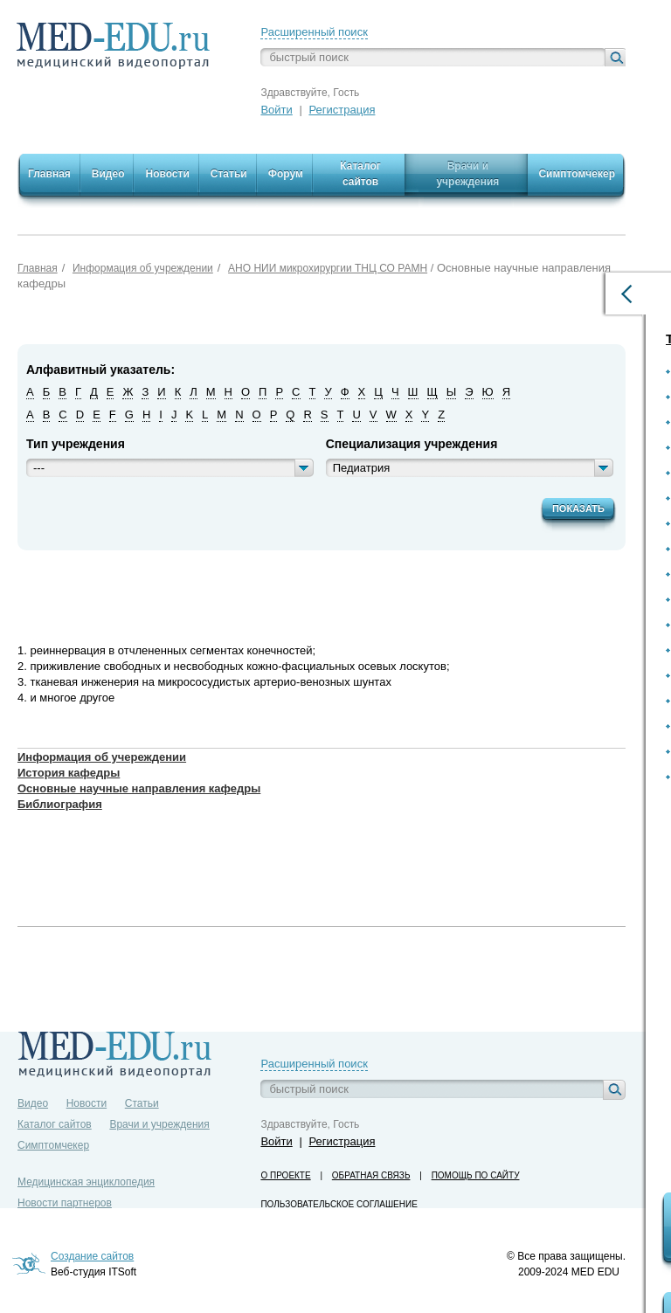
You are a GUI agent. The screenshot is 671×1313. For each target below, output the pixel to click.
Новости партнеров (64, 1203)
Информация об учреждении (143, 268)
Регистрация (341, 109)
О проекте (285, 1175)
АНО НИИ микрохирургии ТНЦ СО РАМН (327, 268)
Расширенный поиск (313, 31)
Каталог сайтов (54, 1124)
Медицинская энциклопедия (86, 1182)
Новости (86, 1103)
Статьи (142, 1103)
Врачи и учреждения (159, 1124)
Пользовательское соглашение (338, 1204)
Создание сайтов (92, 1256)
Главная (37, 268)
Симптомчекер (53, 1145)
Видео (32, 1103)
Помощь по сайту (476, 1175)
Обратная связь (371, 1175)
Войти (276, 109)
